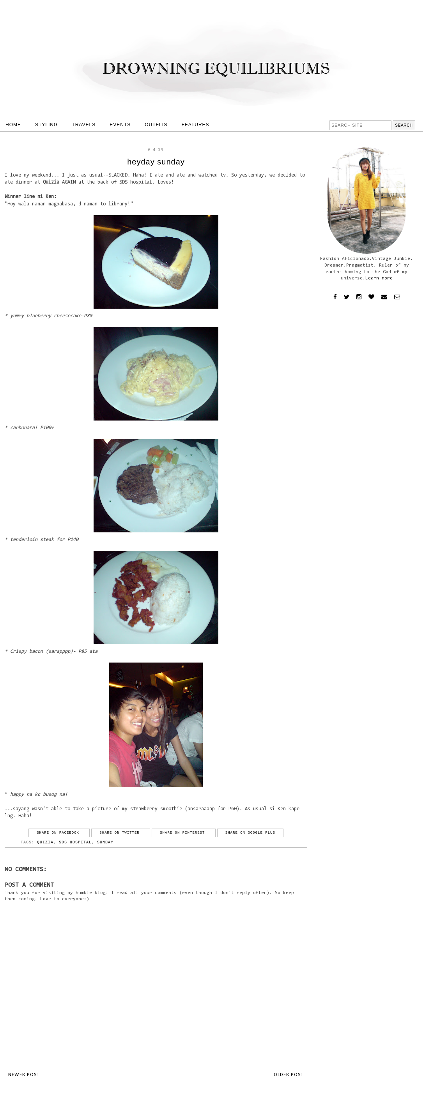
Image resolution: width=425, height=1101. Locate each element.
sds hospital (75, 842)
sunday (105, 842)
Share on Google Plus (250, 833)
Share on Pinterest (183, 833)
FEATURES (195, 124)
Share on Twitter (120, 833)
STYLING (46, 124)
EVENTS (120, 124)
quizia (45, 842)
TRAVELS (84, 124)
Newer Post (24, 1074)
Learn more (379, 278)
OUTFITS (156, 124)
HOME (13, 124)
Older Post (289, 1074)
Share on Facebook (59, 833)
